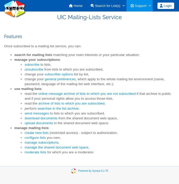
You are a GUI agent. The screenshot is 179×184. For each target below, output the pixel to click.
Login (166, 6)
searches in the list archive (58, 108)
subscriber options (59, 74)
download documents (41, 118)
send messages (37, 113)
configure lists (35, 138)
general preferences (60, 79)
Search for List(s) (105, 6)
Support (138, 6)
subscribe (32, 64)
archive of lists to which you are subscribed (71, 103)
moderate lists (35, 152)
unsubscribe (34, 69)
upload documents (39, 123)
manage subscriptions (41, 142)
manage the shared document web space (56, 147)
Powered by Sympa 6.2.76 (93, 170)
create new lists (37, 133)
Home (75, 6)
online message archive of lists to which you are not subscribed (87, 94)
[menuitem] (76, 6)
